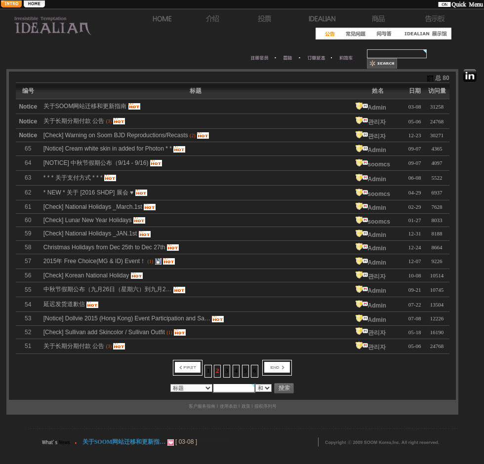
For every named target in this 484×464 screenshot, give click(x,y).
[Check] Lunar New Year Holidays (87, 220)
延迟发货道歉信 (64, 304)
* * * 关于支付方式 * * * (73, 177)
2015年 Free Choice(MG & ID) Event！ (94, 261)
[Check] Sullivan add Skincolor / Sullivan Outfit (104, 332)
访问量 (437, 90)
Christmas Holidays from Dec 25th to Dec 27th (104, 247)
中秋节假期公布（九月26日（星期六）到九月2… (107, 289)
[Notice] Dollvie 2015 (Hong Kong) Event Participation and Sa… (126, 318)
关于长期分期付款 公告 (73, 346)
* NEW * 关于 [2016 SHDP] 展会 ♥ (88, 192)
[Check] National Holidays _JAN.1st (90, 233)
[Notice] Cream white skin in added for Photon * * (107, 148)
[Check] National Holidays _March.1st (92, 206)
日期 (415, 90)
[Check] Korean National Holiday (86, 275)
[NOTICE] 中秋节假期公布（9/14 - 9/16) (96, 162)
